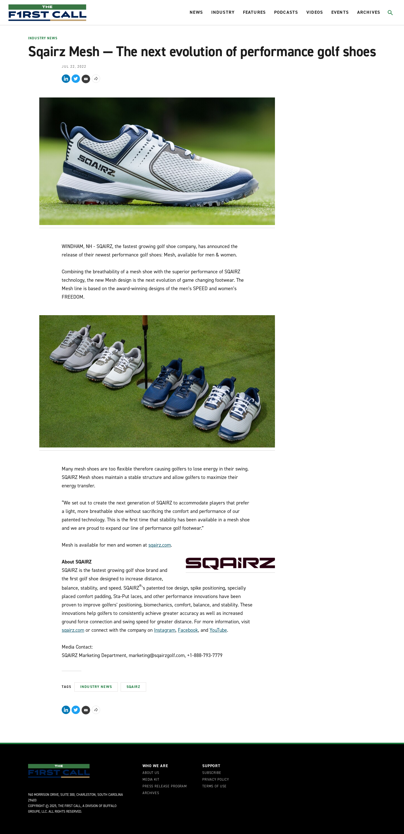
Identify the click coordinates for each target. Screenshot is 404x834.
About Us (151, 773)
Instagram (164, 630)
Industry (223, 12)
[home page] (47, 12)
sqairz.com (159, 545)
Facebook (188, 630)
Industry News (43, 38)
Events (340, 12)
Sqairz (133, 686)
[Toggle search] (390, 12)
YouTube (218, 630)
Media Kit (151, 780)
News (196, 12)
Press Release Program (165, 786)
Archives (368, 12)
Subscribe (211, 773)
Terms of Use (214, 786)
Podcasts (286, 12)
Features (254, 12)
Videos (314, 12)
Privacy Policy (215, 780)
